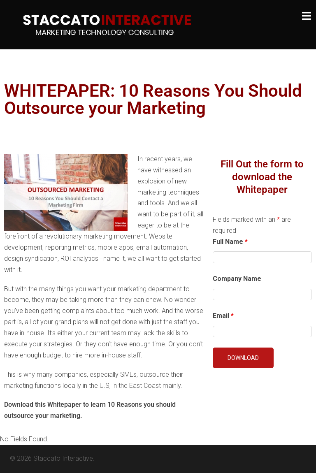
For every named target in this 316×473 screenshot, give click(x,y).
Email (223, 316)
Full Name (230, 242)
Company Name (237, 279)
